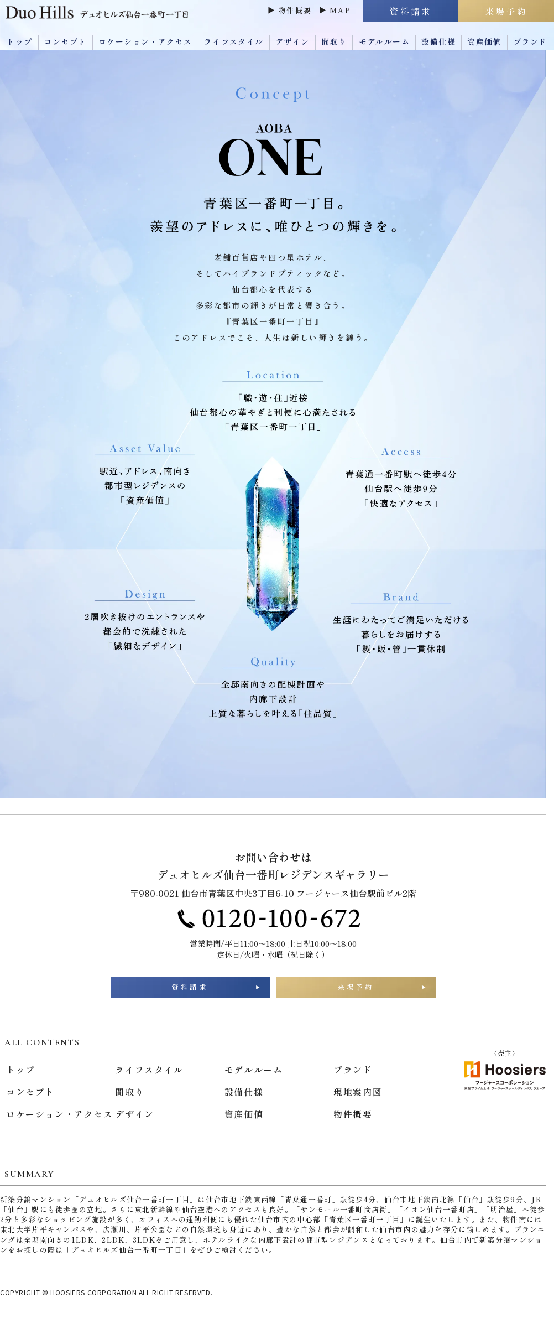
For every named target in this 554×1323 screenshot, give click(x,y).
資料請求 (190, 992)
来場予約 (356, 992)
